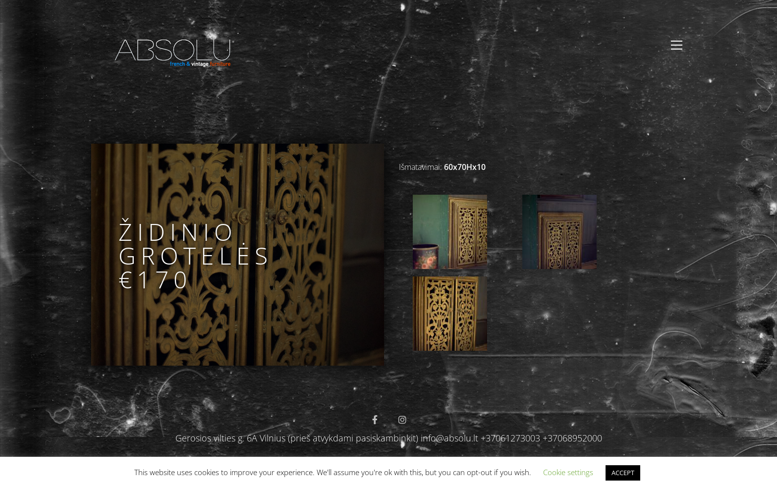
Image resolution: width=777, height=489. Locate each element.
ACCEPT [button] (622, 472)
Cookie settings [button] (568, 472)
